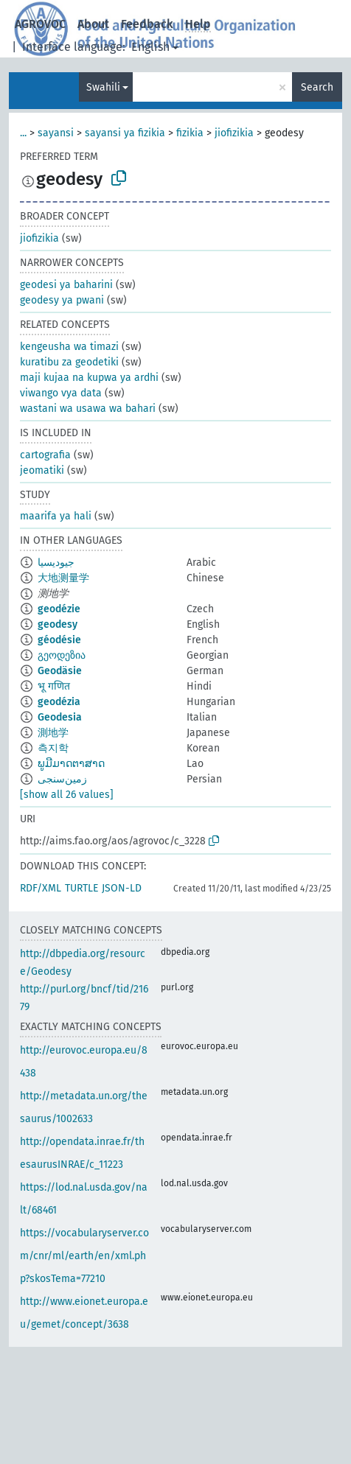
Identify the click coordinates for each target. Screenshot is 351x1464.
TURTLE (81, 888)
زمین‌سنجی (62, 779)
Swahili (103, 87)
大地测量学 (63, 578)
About (93, 24)
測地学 (53, 732)
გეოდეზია (62, 655)
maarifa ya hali (55, 516)
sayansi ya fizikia (125, 133)
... (23, 133)
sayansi (56, 133)
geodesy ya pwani (62, 300)
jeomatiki (42, 470)
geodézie (59, 609)
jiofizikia (234, 133)
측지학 (53, 748)
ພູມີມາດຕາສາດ (71, 763)
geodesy (57, 624)
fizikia (190, 133)
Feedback (147, 24)
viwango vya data (61, 393)
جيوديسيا (56, 562)
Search (317, 87)
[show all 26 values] (67, 794)
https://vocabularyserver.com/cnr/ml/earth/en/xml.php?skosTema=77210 (84, 1256)
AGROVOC (40, 24)
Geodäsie (60, 671)
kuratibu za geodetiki (69, 362)
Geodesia (60, 717)
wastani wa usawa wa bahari (88, 408)
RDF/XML (40, 888)
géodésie (59, 640)
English (150, 47)
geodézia (59, 702)
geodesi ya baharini (66, 285)
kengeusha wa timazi (69, 346)
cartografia (45, 455)
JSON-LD (122, 888)
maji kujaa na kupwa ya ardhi (89, 377)
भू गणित (54, 686)
